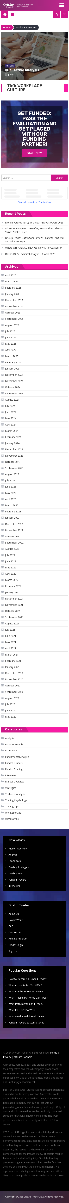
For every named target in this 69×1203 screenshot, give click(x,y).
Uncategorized (13, 812)
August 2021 (12, 623)
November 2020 (14, 679)
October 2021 (12, 611)
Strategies (10, 788)
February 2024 (13, 437)
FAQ (11, 926)
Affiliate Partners (23, 1057)
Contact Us (15, 932)
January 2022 (12, 592)
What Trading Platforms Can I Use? (28, 997)
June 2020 (10, 710)
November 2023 (14, 455)
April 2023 (10, 499)
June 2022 (10, 561)
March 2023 (11, 505)
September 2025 (14, 318)
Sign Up (13, 951)
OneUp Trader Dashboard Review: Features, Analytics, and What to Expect (35, 239)
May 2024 (10, 418)
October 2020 (12, 685)
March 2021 (11, 654)
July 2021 (10, 629)
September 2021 (14, 617)
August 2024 (12, 399)
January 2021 (12, 667)
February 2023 (13, 511)
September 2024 (14, 393)
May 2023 (10, 493)
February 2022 (13, 586)
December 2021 (14, 598)
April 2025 (10, 349)
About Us (14, 913)
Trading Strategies (19, 867)
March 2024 (11, 430)
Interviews (10, 775)
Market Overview (14, 781)
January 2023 (12, 517)
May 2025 (10, 343)
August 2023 (12, 474)
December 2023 (14, 449)
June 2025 (10, 337)
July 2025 (10, 331)
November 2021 (14, 604)
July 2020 (10, 704)
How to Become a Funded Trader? (28, 979)
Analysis (9, 738)
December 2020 (14, 673)
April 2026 (10, 275)
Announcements (14, 744)
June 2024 (10, 412)
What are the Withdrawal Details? (27, 1016)
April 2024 (10, 424)
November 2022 (14, 530)
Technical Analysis (15, 794)
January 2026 (12, 294)
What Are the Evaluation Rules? (26, 991)
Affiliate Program (18, 938)
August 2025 (12, 325)
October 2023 (12, 461)
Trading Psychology (16, 800)
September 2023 (14, 468)
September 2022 (14, 542)
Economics (11, 750)
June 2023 (10, 486)
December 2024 (14, 374)
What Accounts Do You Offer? (25, 985)
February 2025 (13, 362)
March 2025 (11, 356)
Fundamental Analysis (17, 756)
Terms (53, 1052)
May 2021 (10, 642)
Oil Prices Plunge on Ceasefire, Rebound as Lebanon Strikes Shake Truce (34, 230)
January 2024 (12, 443)
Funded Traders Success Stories (26, 1022)
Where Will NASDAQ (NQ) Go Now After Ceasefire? (33, 247)
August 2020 (12, 698)
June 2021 (10, 635)
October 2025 (12, 312)
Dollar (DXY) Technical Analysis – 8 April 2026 (30, 254)
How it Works (16, 920)
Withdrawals (12, 818)
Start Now (34, 153)
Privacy (7, 1057)
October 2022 (12, 536)
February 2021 (13, 660)
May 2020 (10, 716)
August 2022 (12, 548)
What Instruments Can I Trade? (26, 1003)
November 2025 (14, 306)
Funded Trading (13, 769)
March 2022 (11, 579)
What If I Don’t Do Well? (22, 1010)
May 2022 (10, 567)
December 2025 (14, 300)
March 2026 (11, 281)
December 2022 (14, 524)
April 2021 (10, 648)
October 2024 (12, 387)
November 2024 (14, 381)
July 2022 (10, 555)
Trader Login (16, 945)
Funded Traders (14, 763)
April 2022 (10, 573)
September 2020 (14, 691)
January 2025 (12, 368)
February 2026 (13, 287)
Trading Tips (12, 806)
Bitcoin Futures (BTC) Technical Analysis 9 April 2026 (34, 222)
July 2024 (10, 405)
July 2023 (10, 480)
